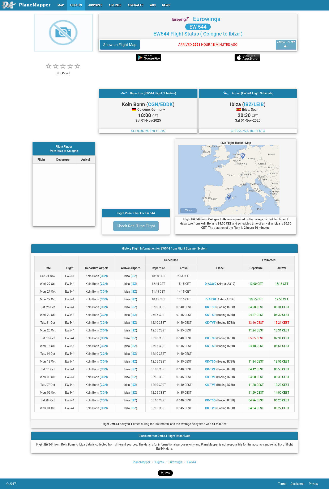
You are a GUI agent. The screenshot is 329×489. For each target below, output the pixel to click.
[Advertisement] (198, 75)
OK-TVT (210, 322)
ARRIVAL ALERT (286, 44)
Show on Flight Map (119, 44)
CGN (104, 276)
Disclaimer (300, 483)
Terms (284, 483)
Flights (159, 462)
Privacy (316, 483)
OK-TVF (210, 377)
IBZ (134, 276)
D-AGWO (210, 283)
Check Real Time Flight (136, 226)
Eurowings (206, 19)
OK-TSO (210, 307)
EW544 (191, 462)
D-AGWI (210, 299)
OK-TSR (210, 315)
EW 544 (198, 27)
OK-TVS (210, 408)
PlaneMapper (141, 462)
